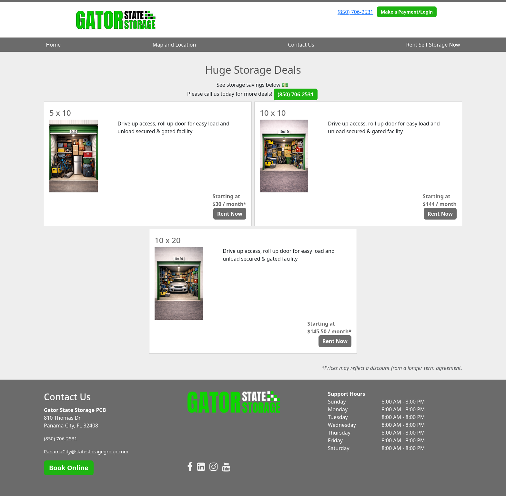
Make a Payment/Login (407, 12)
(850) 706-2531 (355, 12)
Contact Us (301, 44)
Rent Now (229, 213)
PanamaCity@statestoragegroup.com (89, 451)
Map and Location (174, 44)
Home (53, 44)
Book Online (68, 467)
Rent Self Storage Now (433, 44)
